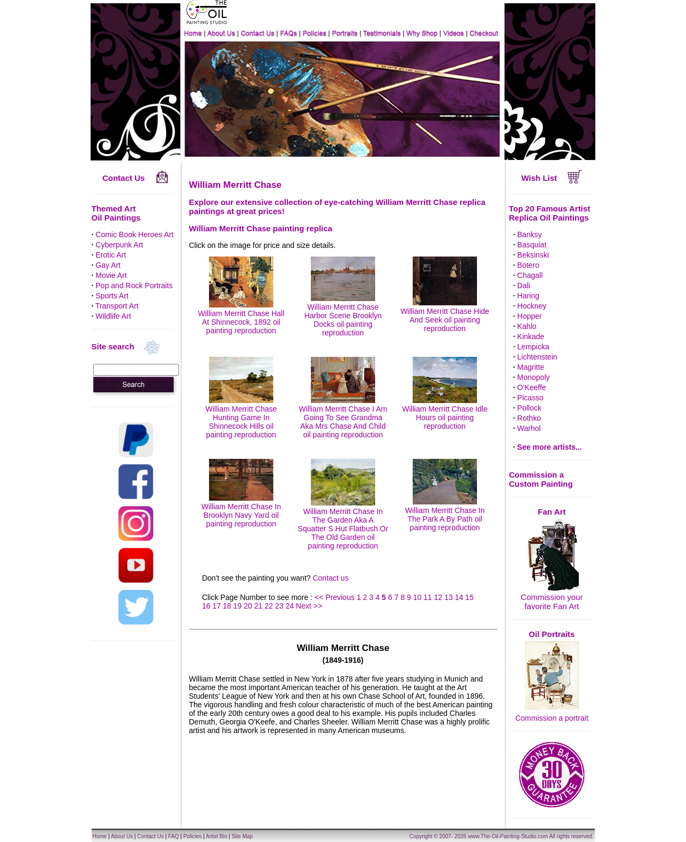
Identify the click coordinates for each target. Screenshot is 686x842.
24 (290, 606)
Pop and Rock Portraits (134, 285)
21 (258, 606)
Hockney (531, 306)
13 (448, 597)
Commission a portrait (551, 718)
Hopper (529, 316)
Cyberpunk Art (119, 244)
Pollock (529, 408)
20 (248, 606)
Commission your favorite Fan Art (552, 601)
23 (279, 606)
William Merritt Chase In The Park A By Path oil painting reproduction (445, 514)
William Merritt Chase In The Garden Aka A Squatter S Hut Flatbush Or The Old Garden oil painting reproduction (343, 524)
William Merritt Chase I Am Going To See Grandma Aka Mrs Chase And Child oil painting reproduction (343, 417)
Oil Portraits (552, 634)
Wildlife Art (113, 316)
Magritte (531, 367)
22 (269, 606)
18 (227, 606)
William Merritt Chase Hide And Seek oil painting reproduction (444, 315)
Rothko (529, 418)
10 (417, 597)
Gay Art (108, 265)
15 (469, 597)
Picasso (530, 397)
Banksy (529, 234)
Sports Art (111, 295)
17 (216, 606)
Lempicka (533, 346)
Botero (528, 265)
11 (427, 597)
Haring (528, 295)
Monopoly (533, 377)
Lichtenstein (537, 357)
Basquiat (531, 244)
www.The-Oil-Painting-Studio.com (508, 836)
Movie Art (110, 275)
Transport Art (116, 306)
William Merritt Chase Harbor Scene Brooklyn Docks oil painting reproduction (343, 315)
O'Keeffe (531, 387)
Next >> (309, 606)
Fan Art (552, 511)
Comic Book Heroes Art (134, 234)
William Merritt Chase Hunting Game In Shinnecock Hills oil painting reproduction (241, 417)
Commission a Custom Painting (541, 479)
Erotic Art (110, 255)
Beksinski (533, 255)
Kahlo (526, 326)
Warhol (529, 428)
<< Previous (336, 597)
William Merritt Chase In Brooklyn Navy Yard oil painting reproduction (241, 511)
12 (438, 597)
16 (206, 606)
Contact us (330, 578)
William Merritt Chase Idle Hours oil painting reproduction (444, 413)
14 (459, 597)
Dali (523, 285)
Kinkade (531, 336)
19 (237, 606)
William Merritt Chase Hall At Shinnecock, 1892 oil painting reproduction (241, 318)
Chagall (529, 275)
